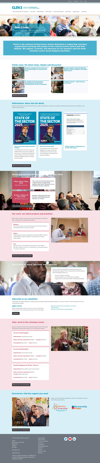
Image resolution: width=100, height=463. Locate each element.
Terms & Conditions (43, 441)
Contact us (41, 443)
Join (81, 1)
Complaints (41, 444)
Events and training (58, 11)
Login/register (41, 438)
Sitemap (40, 452)
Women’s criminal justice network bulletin (62, 309)
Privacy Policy (41, 439)
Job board (84, 11)
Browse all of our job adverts (21, 384)
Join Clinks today (57, 284)
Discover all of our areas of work (22, 255)
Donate (40, 449)
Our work (32, 11)
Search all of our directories (21, 429)
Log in (85, 1)
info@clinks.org (16, 452)
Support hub (76, 11)
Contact (70, 1)
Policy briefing (54, 307)
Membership (40, 11)
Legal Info (40, 447)
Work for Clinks (42, 451)
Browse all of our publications (21, 165)
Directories (68, 11)
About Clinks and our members (20, 11)
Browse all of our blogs (19, 95)
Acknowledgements (43, 446)
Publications (48, 11)
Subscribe (76, 1)
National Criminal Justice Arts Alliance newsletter (63, 306)
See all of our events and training (22, 206)
